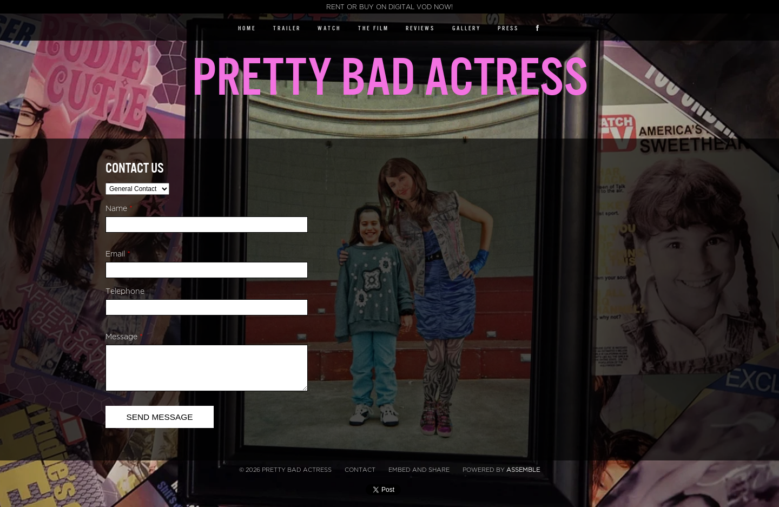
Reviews (420, 28)
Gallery (466, 28)
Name (119, 208)
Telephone (124, 291)
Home (247, 28)
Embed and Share (419, 470)
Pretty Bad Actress (389, 78)
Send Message (159, 417)
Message (124, 336)
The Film (373, 28)
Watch (329, 28)
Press (508, 28)
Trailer (287, 28)
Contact (360, 470)
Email (117, 254)
